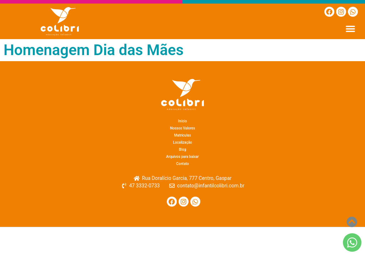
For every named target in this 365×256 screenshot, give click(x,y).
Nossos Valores (182, 128)
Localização (182, 142)
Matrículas (182, 135)
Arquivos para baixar (182, 157)
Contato (182, 164)
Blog (182, 149)
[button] (350, 28)
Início (182, 121)
